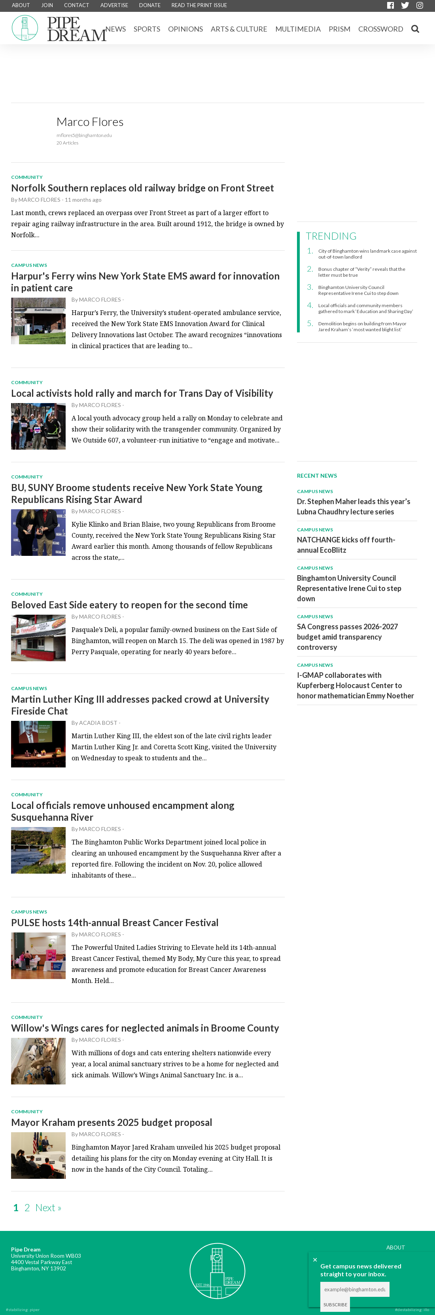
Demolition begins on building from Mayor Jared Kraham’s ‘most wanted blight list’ (362, 326)
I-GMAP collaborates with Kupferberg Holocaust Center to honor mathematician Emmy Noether (355, 685)
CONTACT (76, 5)
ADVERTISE (114, 5)
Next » (48, 1207)
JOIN (47, 5)
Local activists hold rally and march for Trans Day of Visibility (142, 393)
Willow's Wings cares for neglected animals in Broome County (145, 1028)
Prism (339, 28)
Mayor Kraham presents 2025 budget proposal (111, 1122)
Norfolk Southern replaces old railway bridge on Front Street (142, 187)
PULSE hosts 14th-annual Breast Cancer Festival (115, 922)
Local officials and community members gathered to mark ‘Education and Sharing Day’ (365, 308)
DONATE (150, 5)
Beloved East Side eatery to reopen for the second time (129, 604)
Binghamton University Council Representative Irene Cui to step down (358, 290)
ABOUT (21, 5)
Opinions (185, 28)
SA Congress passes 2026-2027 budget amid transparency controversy (347, 636)
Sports (147, 28)
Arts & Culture (239, 28)
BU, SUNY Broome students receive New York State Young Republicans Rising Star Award (137, 493)
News (115, 28)
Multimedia (298, 28)
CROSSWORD (380, 28)
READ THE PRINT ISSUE (199, 5)
